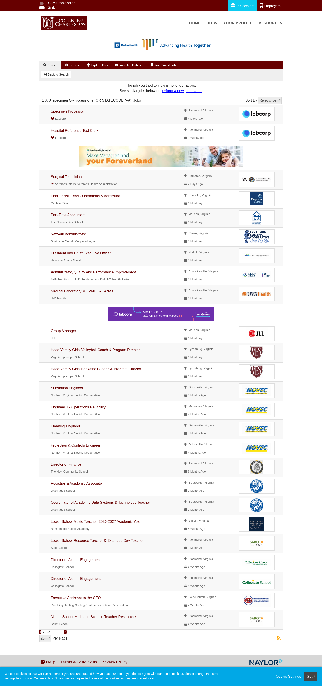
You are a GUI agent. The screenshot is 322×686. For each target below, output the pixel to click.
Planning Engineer (65, 426)
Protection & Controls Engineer (75, 445)
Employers (270, 5)
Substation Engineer (67, 388)
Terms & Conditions (78, 662)
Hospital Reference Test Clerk (74, 130)
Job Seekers (242, 5)
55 (61, 632)
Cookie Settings (288, 676)
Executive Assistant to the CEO (76, 598)
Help (48, 662)
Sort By (251, 100)
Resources (270, 22)
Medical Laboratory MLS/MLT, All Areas (82, 291)
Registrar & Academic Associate (76, 483)
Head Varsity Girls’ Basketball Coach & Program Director (96, 369)
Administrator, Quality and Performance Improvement (93, 272)
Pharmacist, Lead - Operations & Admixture (85, 196)
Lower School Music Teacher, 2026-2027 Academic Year (96, 522)
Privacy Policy (114, 662)
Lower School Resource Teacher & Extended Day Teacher (97, 540)
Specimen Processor (67, 111)
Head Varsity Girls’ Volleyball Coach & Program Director (95, 350)
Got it (311, 676)
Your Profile (238, 22)
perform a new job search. (181, 91)
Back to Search (56, 74)
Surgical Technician (66, 177)
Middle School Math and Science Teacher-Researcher (94, 617)
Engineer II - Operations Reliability (78, 407)
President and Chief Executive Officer (81, 253)
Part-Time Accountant (68, 215)
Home (195, 22)
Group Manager (63, 331)
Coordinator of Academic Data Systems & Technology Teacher (100, 502)
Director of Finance (66, 464)
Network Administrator (68, 234)
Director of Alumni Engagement (76, 560)
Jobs (212, 22)
